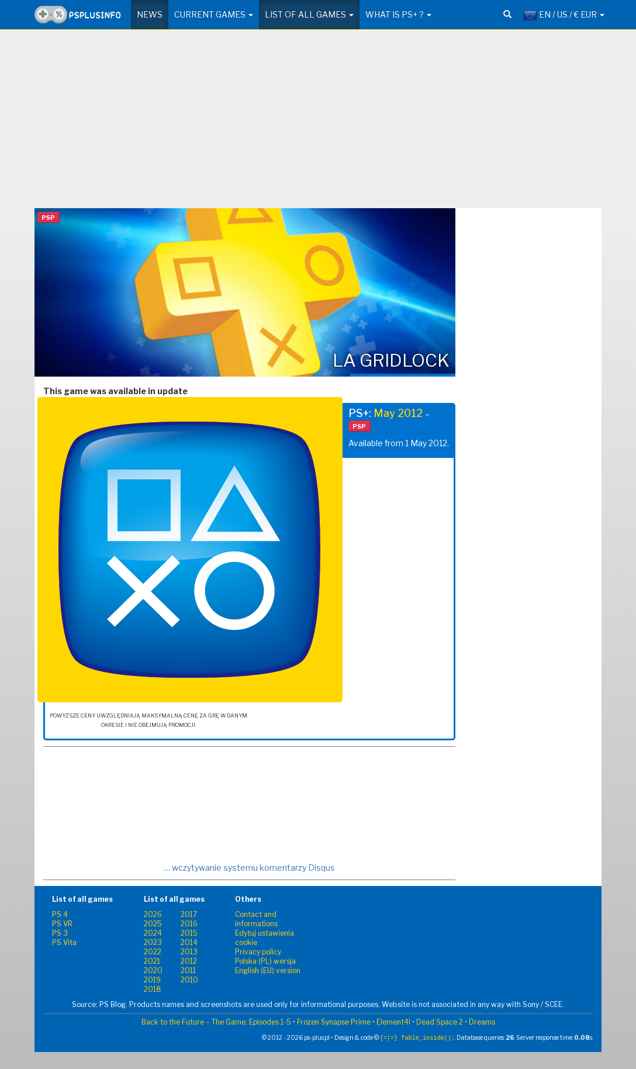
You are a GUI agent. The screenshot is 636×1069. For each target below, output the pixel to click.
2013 (189, 951)
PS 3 (60, 933)
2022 (152, 951)
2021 (152, 961)
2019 (152, 979)
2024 (153, 933)
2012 (189, 961)
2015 (189, 933)
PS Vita (64, 942)
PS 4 (60, 914)
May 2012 (398, 413)
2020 (153, 970)
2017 (189, 914)
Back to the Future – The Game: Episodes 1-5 (216, 1022)
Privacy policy (258, 951)
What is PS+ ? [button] (398, 14)
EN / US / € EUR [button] (563, 15)
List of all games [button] (309, 14)
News (150, 14)
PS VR (62, 923)
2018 (152, 989)
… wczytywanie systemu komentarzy (249, 868)
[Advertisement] (318, 123)
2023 (153, 942)
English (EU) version (267, 970)
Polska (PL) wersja (265, 961)
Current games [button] (213, 14)
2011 (188, 970)
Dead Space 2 (439, 1022)
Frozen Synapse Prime (334, 1022)
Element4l (393, 1022)
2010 (189, 979)
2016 (189, 923)
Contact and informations (256, 919)
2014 (189, 942)
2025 (153, 923)
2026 (153, 914)
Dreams (482, 1022)
